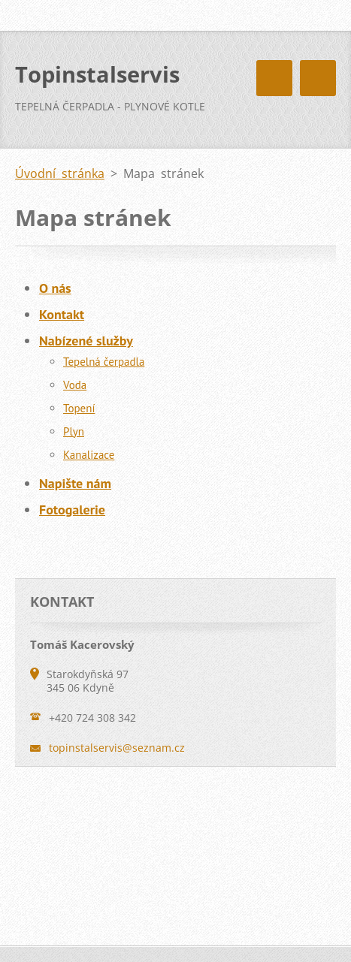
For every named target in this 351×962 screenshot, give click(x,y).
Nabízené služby (86, 340)
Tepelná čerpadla (103, 361)
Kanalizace (88, 455)
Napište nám (75, 483)
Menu (318, 78)
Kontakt (61, 314)
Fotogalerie (72, 509)
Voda (74, 385)
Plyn (73, 431)
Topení (79, 408)
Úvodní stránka (59, 173)
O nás (55, 288)
